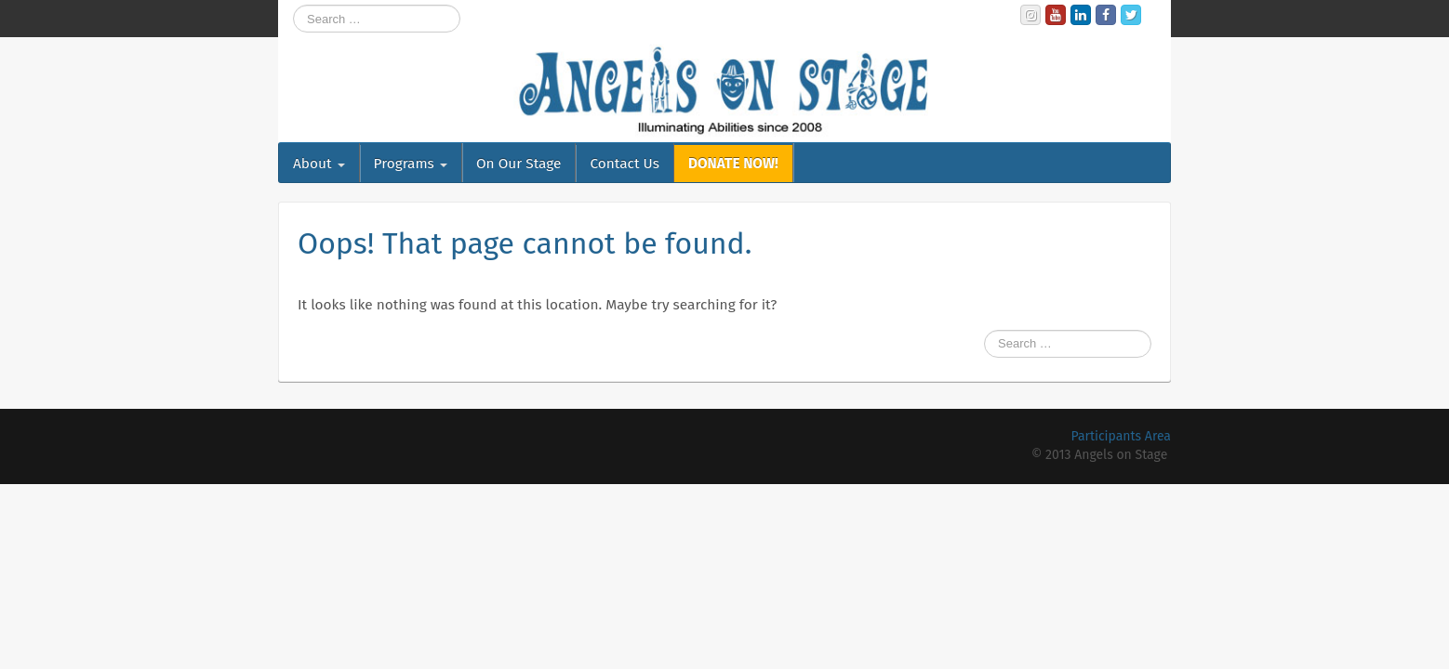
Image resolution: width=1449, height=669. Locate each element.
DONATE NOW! (733, 163)
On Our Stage (519, 163)
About (319, 163)
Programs (410, 163)
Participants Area (1121, 436)
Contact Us (624, 163)
